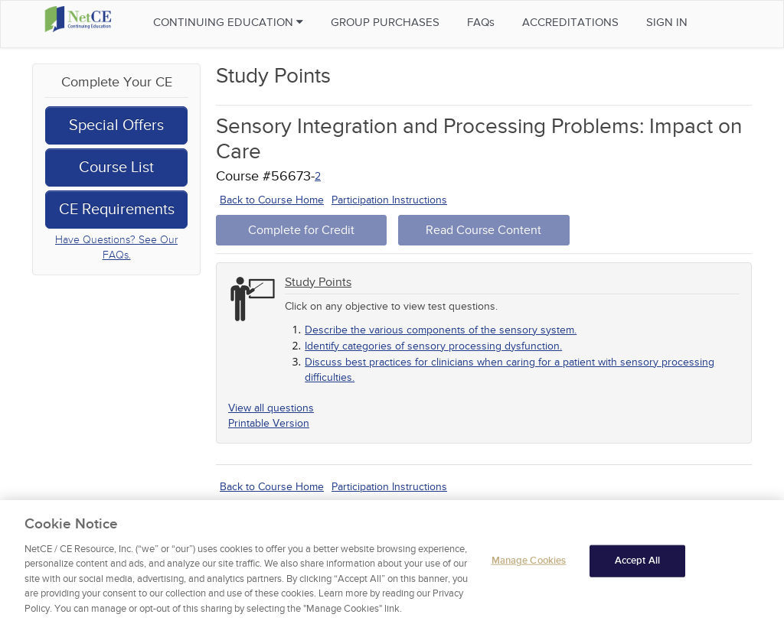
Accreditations (570, 22)
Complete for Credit (301, 230)
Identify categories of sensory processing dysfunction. (433, 346)
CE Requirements (117, 209)
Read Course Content (483, 230)
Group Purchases (385, 22)
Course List (116, 167)
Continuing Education (228, 22)
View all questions (271, 407)
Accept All (637, 563)
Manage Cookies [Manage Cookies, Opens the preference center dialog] (529, 563)
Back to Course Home (272, 199)
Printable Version (268, 423)
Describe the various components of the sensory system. (441, 329)
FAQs (481, 22)
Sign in (667, 22)
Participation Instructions (389, 199)
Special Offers (116, 125)
